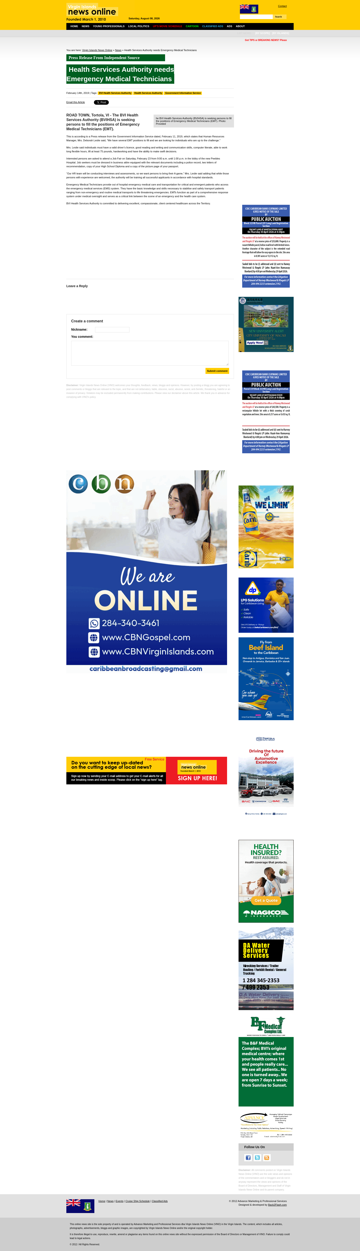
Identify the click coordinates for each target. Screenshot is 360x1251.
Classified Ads (160, 1201)
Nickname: (79, 329)
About (240, 26)
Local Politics (138, 26)
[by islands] (280, 33)
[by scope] (262, 33)
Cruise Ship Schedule (137, 1201)
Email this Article (75, 102)
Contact (282, 6)
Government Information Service (183, 93)
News (85, 26)
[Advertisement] (150, 241)
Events (120, 1201)
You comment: (82, 336)
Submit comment (217, 371)
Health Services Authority (148, 93)
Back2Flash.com (277, 1204)
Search (278, 16)
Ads (229, 26)
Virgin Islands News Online (97, 50)
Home (74, 26)
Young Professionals (109, 26)
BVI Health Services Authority (115, 93)
